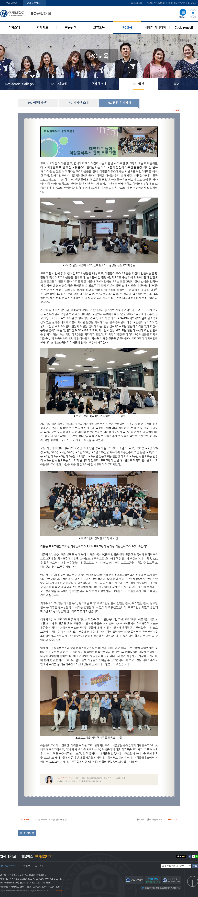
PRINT (177, 110)
